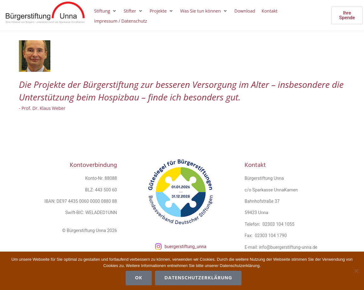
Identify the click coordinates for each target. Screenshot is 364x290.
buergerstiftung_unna (186, 246)
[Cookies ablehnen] (356, 271)
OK (139, 278)
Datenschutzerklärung (198, 278)
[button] (106, 11)
